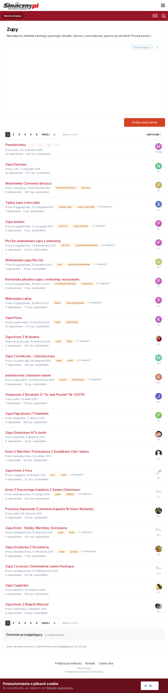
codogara (19, 187)
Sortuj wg (154, 134)
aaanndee (19, 417)
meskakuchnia (22, 455)
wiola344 (18, 436)
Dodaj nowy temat (144, 122)
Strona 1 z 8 (70, 134)
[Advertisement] (84, 80)
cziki (15, 168)
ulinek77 (18, 589)
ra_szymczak (21, 341)
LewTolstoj (19, 608)
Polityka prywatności (68, 663)
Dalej (45, 134)
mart (15, 149)
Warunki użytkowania (59, 687)
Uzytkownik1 (20, 322)
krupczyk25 (20, 379)
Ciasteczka (106, 663)
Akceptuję (152, 685)
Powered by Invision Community (84, 671)
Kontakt (90, 663)
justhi (16, 398)
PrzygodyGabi (21, 206)
